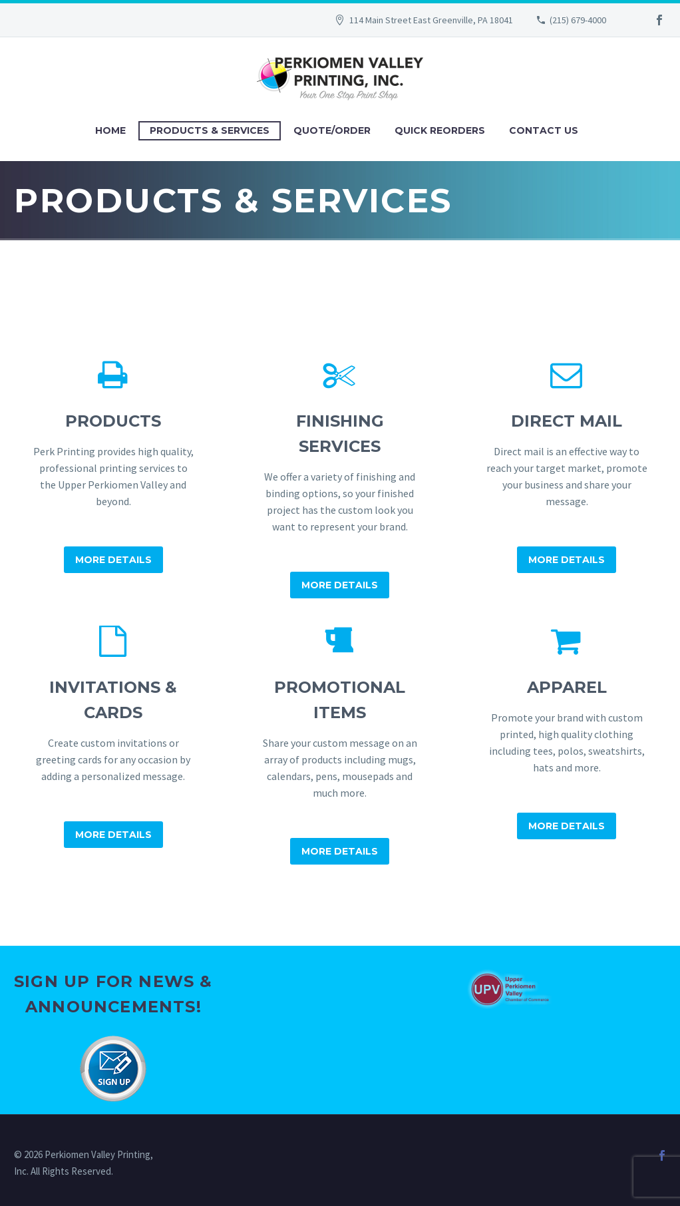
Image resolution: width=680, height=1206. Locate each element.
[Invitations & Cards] (113, 737)
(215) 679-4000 (578, 20)
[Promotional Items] (340, 745)
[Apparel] (566, 732)
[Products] (113, 466)
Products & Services (209, 130)
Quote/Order (332, 130)
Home (110, 130)
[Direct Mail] (566, 466)
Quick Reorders (440, 130)
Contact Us (543, 130)
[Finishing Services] (340, 479)
